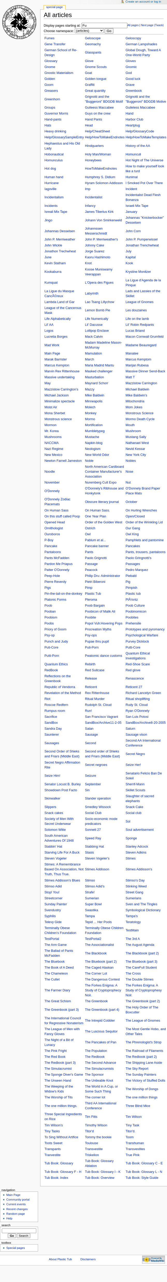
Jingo (48, 220)
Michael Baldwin (137, 389)
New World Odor (97, 455)
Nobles (131, 461)
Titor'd (89, 1131)
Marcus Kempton (57, 365)
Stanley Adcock (137, 846)
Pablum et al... (95, 540)
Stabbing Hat (94, 846)
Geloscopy (133, 38)
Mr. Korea (52, 431)
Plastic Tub (93, 593)
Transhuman (135, 1143)
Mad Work (52, 345)
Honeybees (93, 160)
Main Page (52, 353)
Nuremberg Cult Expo (101, 482)
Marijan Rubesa (137, 365)
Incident (131, 189)
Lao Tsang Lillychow (99, 302)
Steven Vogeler (56, 858)
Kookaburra (53, 272)
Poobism (51, 617)
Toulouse (91, 1143)
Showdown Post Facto (61, 790)
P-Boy (49, 540)
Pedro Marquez (137, 570)
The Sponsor (94, 1074)
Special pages (15, 1247)
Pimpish (131, 588)
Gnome (50, 67)
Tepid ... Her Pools (98, 922)
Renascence (135, 678)
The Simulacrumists (99, 1068)
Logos (49, 331)
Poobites (132, 617)
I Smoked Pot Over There (144, 183)
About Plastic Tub (60, 1259)
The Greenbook (96, 1001)
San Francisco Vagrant (101, 717)
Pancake (51, 546)
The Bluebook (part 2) (101, 961)
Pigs (48, 588)
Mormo (90, 419)
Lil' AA (49, 325)
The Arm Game (56, 945)
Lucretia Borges (56, 336)
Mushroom (133, 431)
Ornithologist (54, 528)
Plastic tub (133, 593)
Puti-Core (52, 647)
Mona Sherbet (55, 413)
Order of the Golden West (103, 522)
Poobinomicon (136, 611)
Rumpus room (55, 711)
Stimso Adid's (95, 886)
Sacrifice (51, 717)
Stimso (90, 880)
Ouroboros (52, 534)
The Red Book (55, 1057)
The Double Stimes (140, 979)
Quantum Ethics (56, 664)
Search (6, 1225)
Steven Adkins (136, 852)
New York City (136, 455)
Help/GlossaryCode (140, 131)
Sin (87, 790)
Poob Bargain (95, 605)
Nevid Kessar (135, 449)
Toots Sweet (53, 1143)
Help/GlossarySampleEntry (64, 137)
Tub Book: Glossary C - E (144, 1163)
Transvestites (135, 1149)
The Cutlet (52, 979)
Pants (89, 552)
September (93, 784)
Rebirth (90, 664)
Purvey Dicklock (137, 641)
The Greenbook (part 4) (102, 1010)
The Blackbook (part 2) (142, 953)
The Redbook (95, 1057)
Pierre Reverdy (56, 582)
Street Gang (134, 892)
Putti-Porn (52, 656)
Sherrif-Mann (135, 784)
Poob (48, 605)
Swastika (91, 910)
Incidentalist (93, 197)
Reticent (91, 687)
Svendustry (53, 910)
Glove (89, 61)
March (89, 359)
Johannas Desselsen (60, 231)
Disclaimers (88, 1259)
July (129, 251)
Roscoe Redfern (56, 705)
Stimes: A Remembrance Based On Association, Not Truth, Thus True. (64, 869)
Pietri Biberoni (95, 582)
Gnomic (131, 67)
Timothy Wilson (96, 1125)
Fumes (50, 38)
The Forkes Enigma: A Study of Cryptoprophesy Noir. (144, 990)
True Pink (133, 1155)
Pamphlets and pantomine (145, 540)
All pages (133, 25)
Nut (128, 482)
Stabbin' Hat (53, 846)
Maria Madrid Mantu (99, 365)
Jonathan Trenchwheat (142, 245)
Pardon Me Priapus (59, 564)
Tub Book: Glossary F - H (63, 1172)
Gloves (131, 61)
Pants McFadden (57, 558)
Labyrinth (91, 293)
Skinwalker (52, 798)
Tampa (90, 916)
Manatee (132, 353)
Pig (128, 582)
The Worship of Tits (59, 1097)
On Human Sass (57, 510)
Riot (47, 699)
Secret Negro (135, 754)
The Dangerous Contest (102, 979)
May (48, 383)
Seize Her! (133, 765)
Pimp (88, 588)
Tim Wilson (134, 1117)
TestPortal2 (93, 939)
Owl (88, 534)
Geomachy (93, 44)
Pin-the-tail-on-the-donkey (63, 593)
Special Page (54, 7)
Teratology (133, 922)
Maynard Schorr (96, 383)
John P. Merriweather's (101, 239)
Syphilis (50, 916)
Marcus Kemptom (138, 359)
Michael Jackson (57, 395)
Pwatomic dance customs (103, 656)
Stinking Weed (136, 886)
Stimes (131, 858)
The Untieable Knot (99, 1080)
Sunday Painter (56, 904)
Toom (130, 1137)
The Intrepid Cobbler (100, 1020)
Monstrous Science (140, 413)
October (131, 502)
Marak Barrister (56, 359)
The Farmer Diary (57, 990)
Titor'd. (130, 1131)
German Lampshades (141, 44)
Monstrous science (58, 419)
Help (9, 1218)
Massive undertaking (60, 377)
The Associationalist (99, 945)
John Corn (133, 231)
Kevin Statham (55, 263)
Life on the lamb (137, 319)
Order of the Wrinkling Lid (144, 522)
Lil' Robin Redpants (140, 325)
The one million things (141, 1097)
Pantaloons (53, 552)
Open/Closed (135, 516)
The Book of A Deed (59, 967)
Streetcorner (54, 898)
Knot (88, 263)
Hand (129, 113)
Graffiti (90, 85)
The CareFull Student (141, 967)
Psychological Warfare (142, 635)
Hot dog (50, 168)
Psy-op (50, 635)
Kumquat (51, 282)
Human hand (54, 177)
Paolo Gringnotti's (138, 558)
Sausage (91, 734)
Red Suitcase (94, 670)
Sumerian (92, 898)
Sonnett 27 (93, 830)
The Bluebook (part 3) (141, 961)
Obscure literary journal (102, 502)
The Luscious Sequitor (101, 1031)
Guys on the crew (98, 113)
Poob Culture (135, 605)
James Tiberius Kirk (99, 212)
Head (89, 125)
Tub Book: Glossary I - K (103, 1172)
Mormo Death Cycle (140, 419)
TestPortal (52, 939)
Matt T (130, 377)
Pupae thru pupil (97, 641)
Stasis (89, 852)
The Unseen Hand (58, 1080)
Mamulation (93, 353)
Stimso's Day (135, 880)
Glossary (51, 61)
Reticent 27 (134, 687)
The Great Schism (58, 1001)
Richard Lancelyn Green (143, 693)
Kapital (131, 257)
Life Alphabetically (58, 319)
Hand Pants (93, 119)
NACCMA (52, 443)
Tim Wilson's (54, 1125)
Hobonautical (54, 154)
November (52, 482)
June (48, 257)
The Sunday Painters (141, 1074)
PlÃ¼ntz (132, 599)
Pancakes (133, 546)
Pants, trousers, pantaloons (145, 552)
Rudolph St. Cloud (98, 705)
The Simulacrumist (58, 1068)
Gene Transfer (55, 44)
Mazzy (90, 389)
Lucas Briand (135, 331)
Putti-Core (133, 647)
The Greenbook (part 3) (62, 1010)
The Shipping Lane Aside (144, 1063)
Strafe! (90, 892)
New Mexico (53, 455)
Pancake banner (97, 546)
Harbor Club (134, 119)
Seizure (90, 776)
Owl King (132, 534)
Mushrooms (53, 437)
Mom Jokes (134, 407)
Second (90, 743)
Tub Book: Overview (99, 1178)
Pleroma (91, 599)
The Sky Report (137, 1068)
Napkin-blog (94, 443)
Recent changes (17, 1209)
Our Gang (133, 528)
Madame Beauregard (141, 345)
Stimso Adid (53, 886)
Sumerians (133, 898)
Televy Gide (53, 922)
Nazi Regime (54, 449)
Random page (15, 1213)
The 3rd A (133, 939)
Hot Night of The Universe (144, 160)
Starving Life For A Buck (62, 852)
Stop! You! (52, 892)
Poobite (90, 617)
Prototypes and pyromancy (145, 629)
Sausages (52, 743)
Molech (90, 407)
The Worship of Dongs (142, 1089)
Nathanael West (137, 443)
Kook (129, 263)
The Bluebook (55, 961)
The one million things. (61, 1106)
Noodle (50, 471)
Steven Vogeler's (97, 858)
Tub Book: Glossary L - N (144, 1172)
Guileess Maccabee (99, 107)
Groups (50, 107)
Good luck (133, 79)
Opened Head (55, 522)
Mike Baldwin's (136, 395)
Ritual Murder (95, 699)
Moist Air (51, 407)
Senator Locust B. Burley (63, 784)
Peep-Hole (52, 576)
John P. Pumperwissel (142, 239)
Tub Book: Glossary (59, 1163)
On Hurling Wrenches (141, 510)
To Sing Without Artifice (61, 1137)
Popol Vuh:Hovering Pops (103, 623)
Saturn (130, 728)
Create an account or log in (143, 1)
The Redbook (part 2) (141, 1057)
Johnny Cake (94, 245)
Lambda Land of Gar (60, 302)
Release (91, 678)
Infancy (90, 206)
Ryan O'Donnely (137, 711)
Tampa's (132, 916)
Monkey (90, 413)
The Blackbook (96, 953)
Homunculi (133, 154)
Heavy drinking (55, 131)
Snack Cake (134, 807)
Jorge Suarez (94, 251)
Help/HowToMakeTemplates (146, 137)
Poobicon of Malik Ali (100, 611)
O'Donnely (52, 491)
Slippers (50, 807)
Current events (16, 1204)
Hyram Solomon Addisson (104, 183)
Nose (129, 471)
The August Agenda (140, 945)
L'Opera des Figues (99, 282)
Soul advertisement (140, 830)
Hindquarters (94, 146)
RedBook (51, 670)
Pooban (50, 611)
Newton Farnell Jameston (63, 461)
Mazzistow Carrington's (61, 389)
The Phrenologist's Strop (144, 1042)
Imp (87, 189)
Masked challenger (99, 371)
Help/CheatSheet (97, 131)
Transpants (53, 1149)
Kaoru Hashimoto (97, 257)
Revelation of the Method (63, 693)
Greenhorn (52, 99)
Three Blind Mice (138, 1106)
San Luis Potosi (137, 717)
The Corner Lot (96, 973)
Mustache (92, 437)
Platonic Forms (56, 599)
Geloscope (93, 38)
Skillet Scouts (135, 790)
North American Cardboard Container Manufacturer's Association (104, 471)
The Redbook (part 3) (60, 1063)
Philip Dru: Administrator (102, 576)
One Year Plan (95, 516)
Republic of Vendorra (60, 687)
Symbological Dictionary (143, 910)
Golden (50, 79)
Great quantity (95, 91)
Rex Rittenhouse (97, 693)
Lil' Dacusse (94, 325)
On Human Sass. (97, 510)
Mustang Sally (136, 437)
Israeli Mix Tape (137, 206)
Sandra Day (53, 728)
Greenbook (134, 91)
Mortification (94, 425)
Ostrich (90, 528)
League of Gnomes (140, 302)
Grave (130, 85)
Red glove (133, 670)
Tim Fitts (91, 1117)
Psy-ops (91, 635)
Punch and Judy (56, 641)
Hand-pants (53, 119)
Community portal (18, 1199)
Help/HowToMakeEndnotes (105, 137)
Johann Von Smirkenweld (103, 220)
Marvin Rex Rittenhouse (62, 371)
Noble (89, 461)
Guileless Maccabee (140, 107)
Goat (88, 73)
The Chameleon (56, 973)
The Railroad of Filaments (144, 1051)
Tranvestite (53, 1155)
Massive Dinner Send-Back (145, 371)
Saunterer (52, 734)
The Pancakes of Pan (100, 1042)
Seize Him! (52, 776)
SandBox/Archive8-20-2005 (146, 723)
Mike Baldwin (94, 395)
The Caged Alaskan (99, 967)
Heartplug (133, 125)
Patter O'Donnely (57, 570)
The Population (96, 1051)
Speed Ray (93, 838)
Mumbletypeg (95, 431)
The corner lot (95, 1097)
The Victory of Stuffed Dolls (145, 1080)
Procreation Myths (98, 629)
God (129, 73)
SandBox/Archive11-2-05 (103, 723)
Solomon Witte (55, 830)
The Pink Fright (56, 1051)
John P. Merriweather (60, 239)
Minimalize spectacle (60, 401)
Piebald (131, 576)
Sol (128, 821)
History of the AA (138, 146)
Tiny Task (132, 1125)
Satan (89, 728)
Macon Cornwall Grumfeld (145, 336)
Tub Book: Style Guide (142, 1178)
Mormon (51, 425)
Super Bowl (93, 904)
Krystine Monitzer (138, 272)
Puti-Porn (92, 647)
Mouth (130, 425)
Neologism (92, 449)
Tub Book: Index (56, 1178)
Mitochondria (135, 401)
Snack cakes (54, 813)
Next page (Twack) (152, 25)
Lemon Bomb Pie (97, 310)
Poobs (49, 623)
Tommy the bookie (98, 1137)
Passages (133, 564)
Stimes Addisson (97, 869)
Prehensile (133, 623)
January (131, 212)
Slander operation (98, 798)
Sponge (131, 838)
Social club (133, 813)
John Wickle (53, 245)
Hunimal (132, 177)
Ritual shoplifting (138, 699)
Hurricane (52, 183)
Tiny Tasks (52, 1131)
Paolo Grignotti (96, 558)
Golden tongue (95, 79)
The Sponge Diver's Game (64, 1074)
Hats (48, 125)
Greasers (51, 91)
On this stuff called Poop (62, 516)
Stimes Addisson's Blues (62, 880)
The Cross (133, 973)
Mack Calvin (94, 336)
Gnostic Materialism (59, 73)
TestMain (132, 930)
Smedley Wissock (98, 807)
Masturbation (94, 377)
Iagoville (51, 189)
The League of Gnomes (143, 1020)
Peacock (91, 570)
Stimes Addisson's (139, 869)
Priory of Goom (56, 629)
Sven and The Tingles (141, 904)
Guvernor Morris (56, 113)
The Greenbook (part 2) (143, 1001)
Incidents (51, 206)
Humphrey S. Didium (100, 177)
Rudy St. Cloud (137, 705)
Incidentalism (54, 197)
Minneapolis (94, 401)
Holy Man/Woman (98, 154)
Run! (88, 711)
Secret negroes (96, 765)
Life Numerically (96, 319)
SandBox (51, 723)
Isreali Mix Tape (56, 212)
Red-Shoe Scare (138, 664)
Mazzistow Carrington (141, 383)
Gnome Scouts (96, 67)
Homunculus (54, 160)
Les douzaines (136, 310)
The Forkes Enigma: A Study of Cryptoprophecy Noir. (103, 990)
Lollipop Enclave (97, 331)
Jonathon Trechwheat (60, 251)
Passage (91, 564)
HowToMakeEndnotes (101, 168)
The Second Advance (100, 1063)
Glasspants (93, 52)
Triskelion (92, 1155)
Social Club (93, 813)
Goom (49, 85)
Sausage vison (136, 734)
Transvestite (94, 1149)
